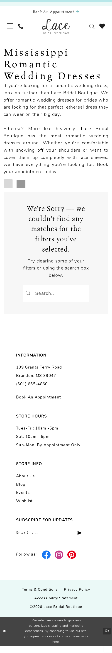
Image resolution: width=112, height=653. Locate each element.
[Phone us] (23, 29)
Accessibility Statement (56, 605)
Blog (20, 490)
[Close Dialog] (5, 638)
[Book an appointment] (56, 12)
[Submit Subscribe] (89, 539)
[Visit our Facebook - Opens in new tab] (46, 562)
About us (25, 482)
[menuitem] (11, 29)
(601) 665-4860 (32, 390)
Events (23, 498)
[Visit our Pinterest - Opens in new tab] (72, 562)
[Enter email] (55, 539)
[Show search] (89, 29)
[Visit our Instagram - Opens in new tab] (59, 562)
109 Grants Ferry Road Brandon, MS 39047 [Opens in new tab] (39, 377)
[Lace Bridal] (56, 29)
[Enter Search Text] (56, 297)
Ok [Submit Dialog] (106, 638)
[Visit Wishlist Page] (101, 29)
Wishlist (24, 507)
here (55, 649)
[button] (11, 29)
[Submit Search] (29, 297)
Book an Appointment (38, 403)
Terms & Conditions (40, 597)
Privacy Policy (77, 597)
